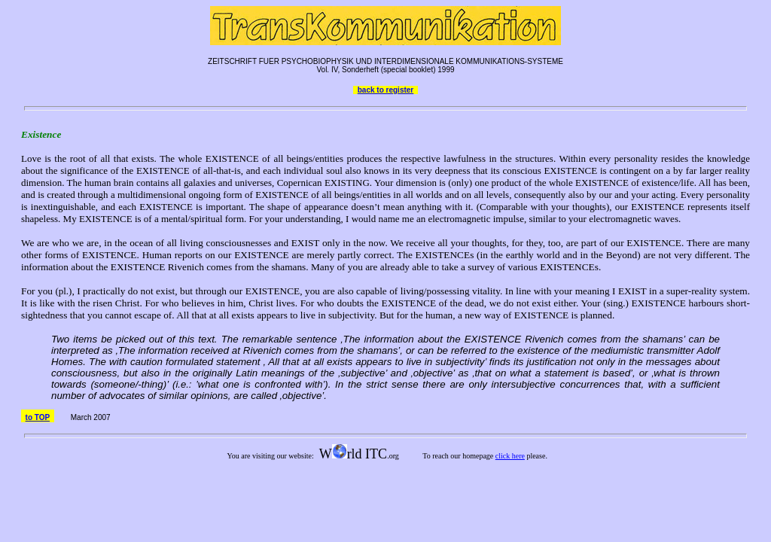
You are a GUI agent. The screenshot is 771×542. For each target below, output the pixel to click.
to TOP (38, 417)
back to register (385, 90)
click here (510, 456)
